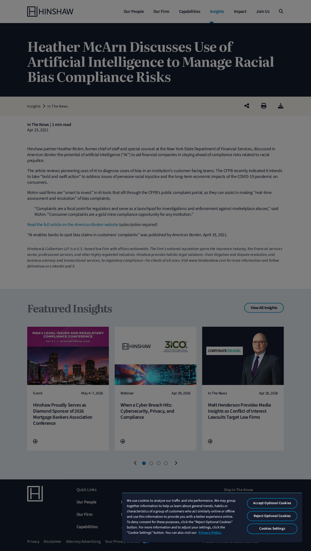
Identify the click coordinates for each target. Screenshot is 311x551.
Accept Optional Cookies (272, 503)
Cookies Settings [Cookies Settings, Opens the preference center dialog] (272, 528)
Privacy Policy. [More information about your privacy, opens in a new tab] (210, 532)
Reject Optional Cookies (272, 515)
